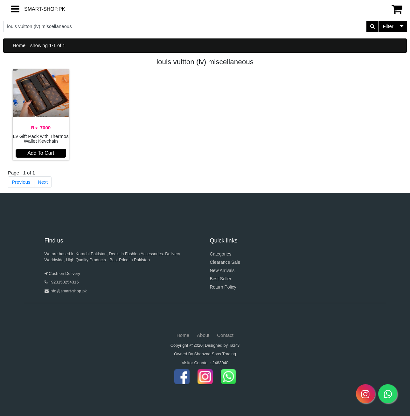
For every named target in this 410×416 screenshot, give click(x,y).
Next (43, 182)
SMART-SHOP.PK (33, 9)
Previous (21, 182)
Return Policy (223, 287)
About (203, 335)
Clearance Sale (225, 262)
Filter (388, 26)
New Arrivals (222, 270)
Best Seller (221, 278)
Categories (221, 253)
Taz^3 (234, 345)
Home (19, 45)
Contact (225, 335)
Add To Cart (40, 153)
